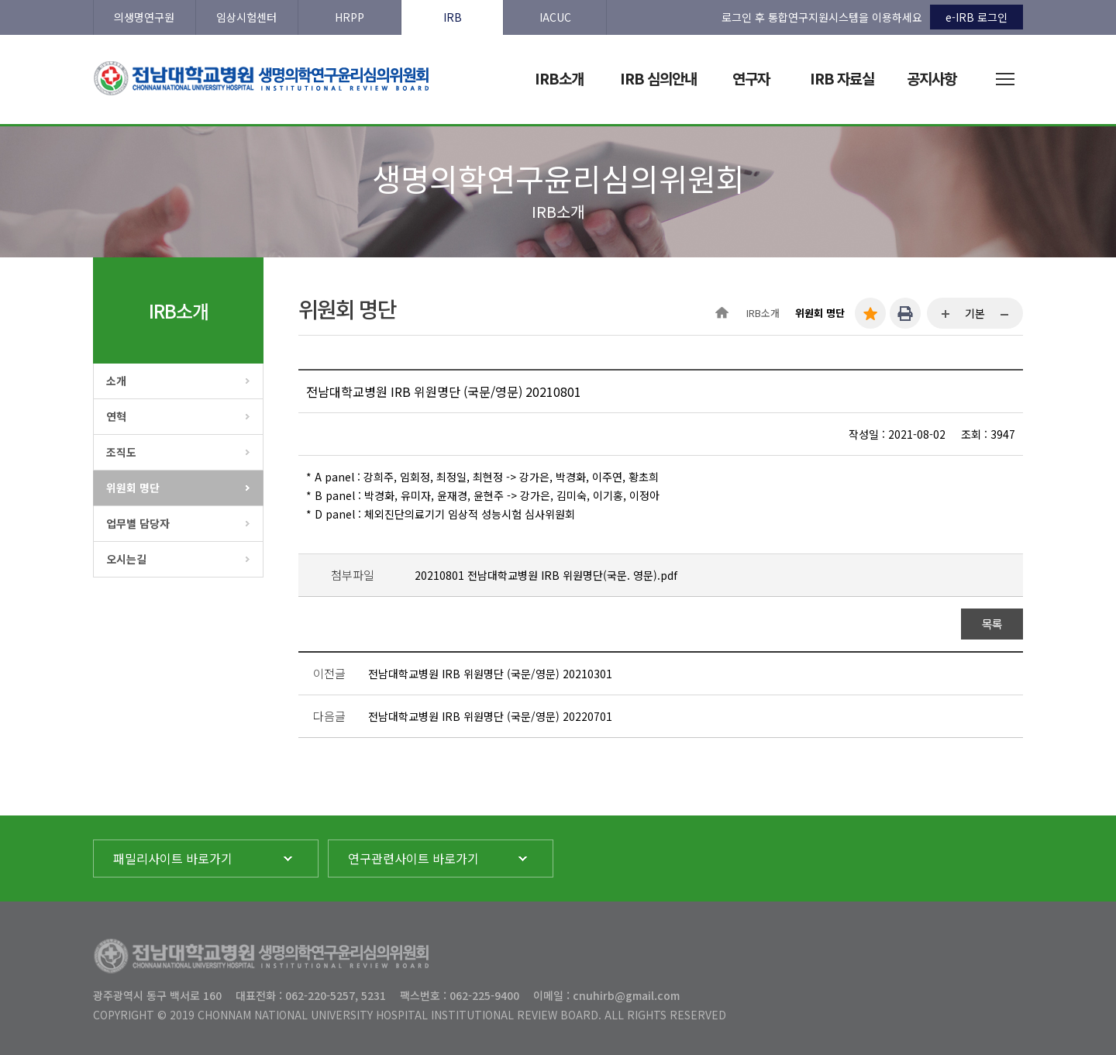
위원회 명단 (133, 487)
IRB (452, 17)
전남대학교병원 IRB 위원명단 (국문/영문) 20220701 (490, 716)
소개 (116, 380)
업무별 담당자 (138, 523)
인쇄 (905, 313)
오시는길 (126, 559)
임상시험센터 (246, 17)
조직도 (121, 452)
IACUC (555, 17)
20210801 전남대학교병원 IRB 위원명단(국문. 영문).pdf (546, 575)
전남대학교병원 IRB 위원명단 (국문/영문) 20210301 (490, 673)
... (946, 314)
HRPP (349, 17)
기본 (975, 313)
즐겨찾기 (870, 313)
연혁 (116, 416)
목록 (992, 623)
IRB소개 (763, 312)
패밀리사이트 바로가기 (172, 858)
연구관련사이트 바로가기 (413, 858)
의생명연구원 (144, 17)
